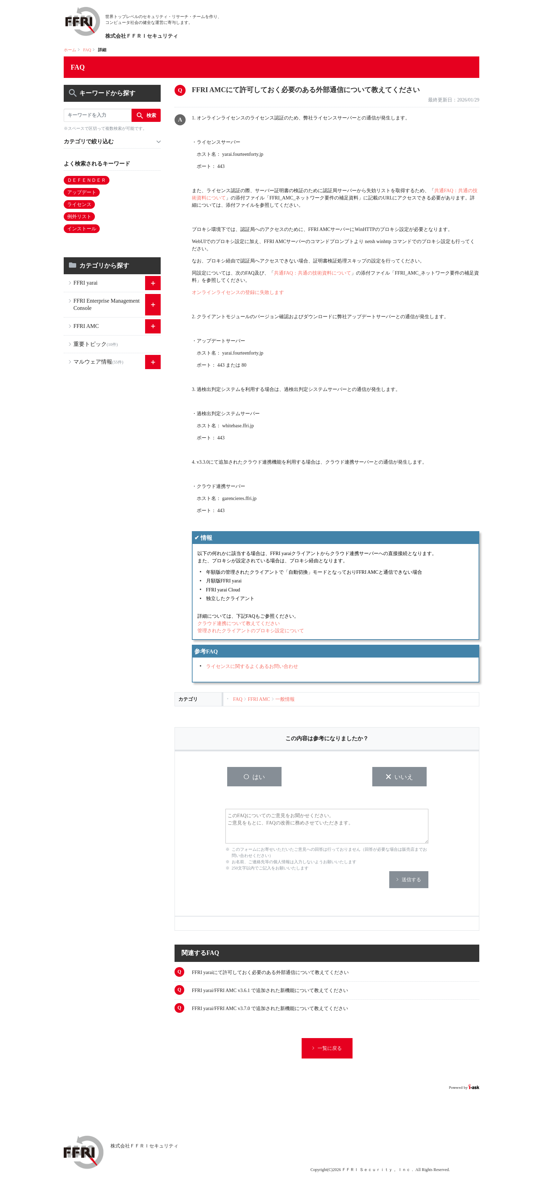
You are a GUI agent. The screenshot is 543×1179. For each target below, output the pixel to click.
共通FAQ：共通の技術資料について (312, 273)
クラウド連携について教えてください (238, 623)
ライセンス (79, 204)
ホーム (70, 49)
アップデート (81, 192)
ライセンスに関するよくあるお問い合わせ (252, 666)
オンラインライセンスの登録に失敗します (238, 292)
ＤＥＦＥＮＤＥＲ (86, 180)
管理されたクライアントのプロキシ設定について (250, 630)
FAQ (87, 49)
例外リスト (79, 216)
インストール (81, 228)
